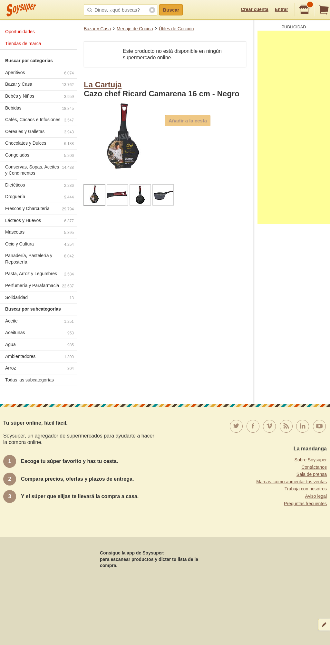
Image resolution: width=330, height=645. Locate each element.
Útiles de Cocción (176, 28)
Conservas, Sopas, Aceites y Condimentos (39, 170)
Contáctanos (314, 467)
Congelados (39, 155)
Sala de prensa (311, 474)
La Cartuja (102, 84)
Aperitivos (39, 73)
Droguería (39, 197)
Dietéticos (39, 185)
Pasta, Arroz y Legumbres (39, 274)
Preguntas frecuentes (305, 503)
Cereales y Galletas (39, 132)
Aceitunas (39, 333)
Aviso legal (316, 496)
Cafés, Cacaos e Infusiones (39, 120)
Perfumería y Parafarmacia (39, 286)
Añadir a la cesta (188, 120)
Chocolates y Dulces (39, 143)
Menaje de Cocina (135, 28)
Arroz (39, 368)
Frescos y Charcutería (39, 209)
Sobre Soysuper (311, 459)
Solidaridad (39, 298)
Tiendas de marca (23, 43)
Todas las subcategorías (29, 379)
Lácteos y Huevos (39, 221)
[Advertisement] (293, 127)
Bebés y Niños (39, 96)
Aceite (39, 321)
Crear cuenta (254, 9)
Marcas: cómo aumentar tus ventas (291, 481)
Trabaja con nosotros (306, 488)
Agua (39, 345)
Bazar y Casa (97, 28)
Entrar (281, 9)
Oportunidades (20, 31)
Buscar (171, 10)
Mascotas (39, 232)
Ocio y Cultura (39, 244)
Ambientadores (39, 357)
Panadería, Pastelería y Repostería (39, 259)
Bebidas (39, 108)
